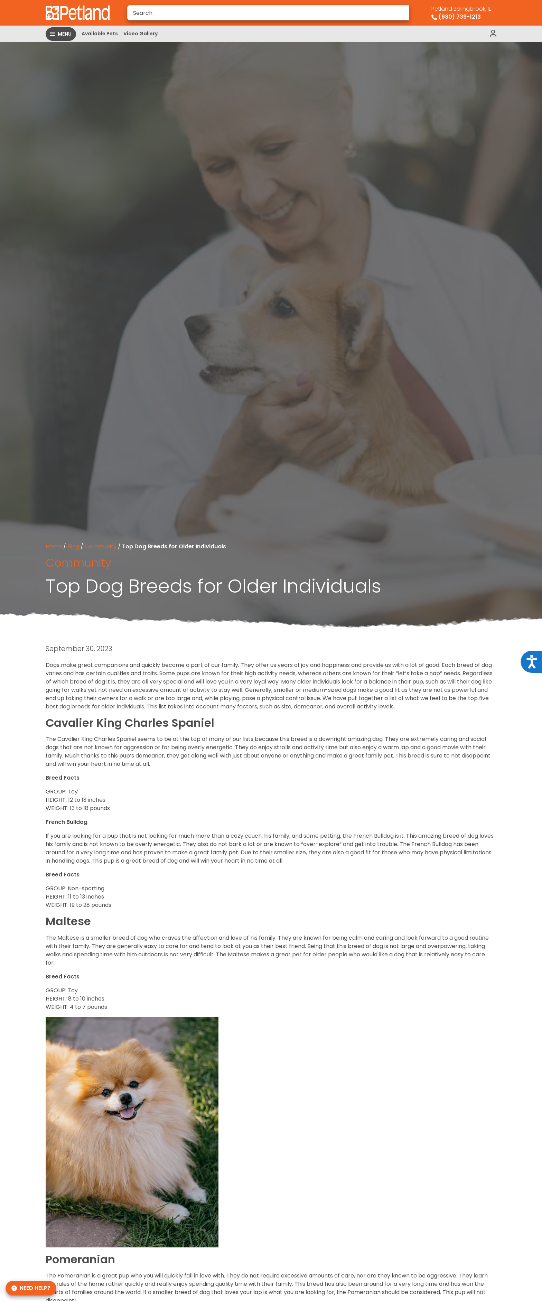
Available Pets (100, 33)
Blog (73, 546)
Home (54, 546)
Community (100, 546)
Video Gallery (140, 33)
